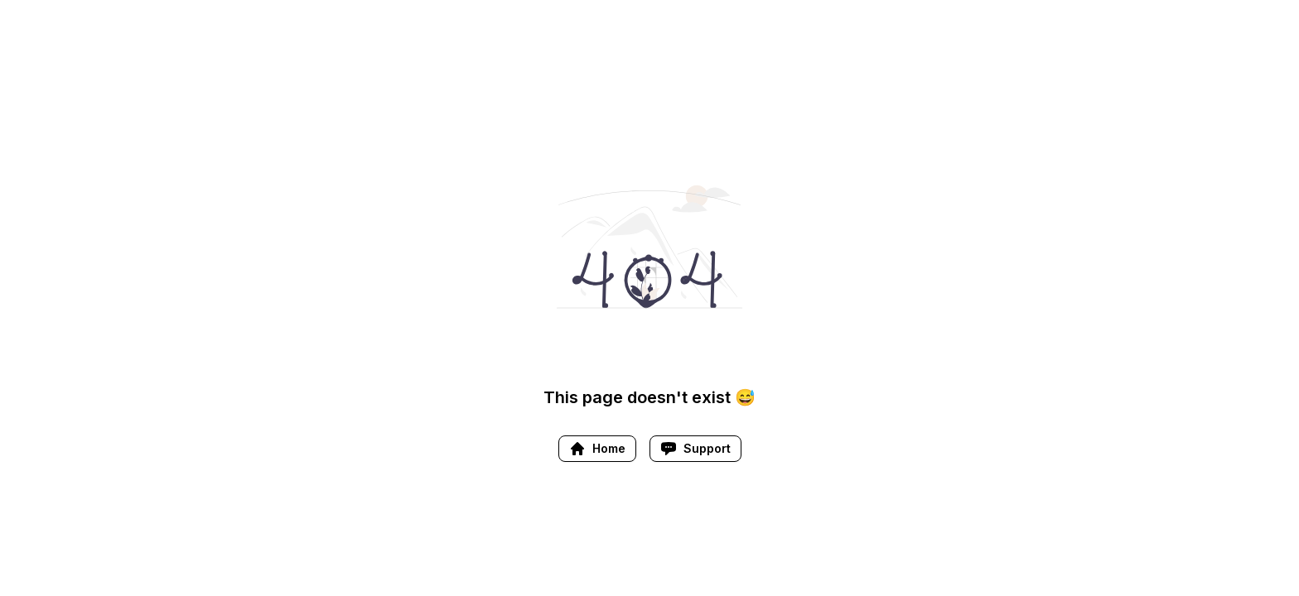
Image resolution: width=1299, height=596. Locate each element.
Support (695, 448)
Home (597, 448)
